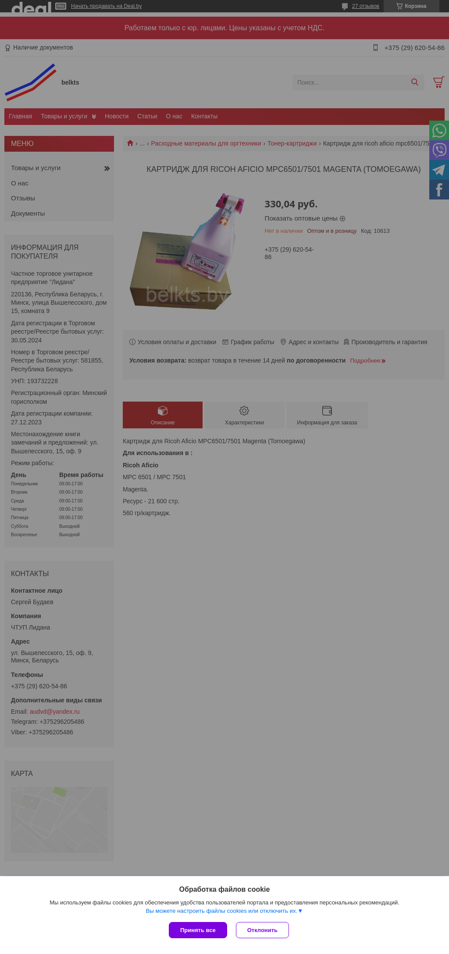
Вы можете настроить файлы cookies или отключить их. (221, 911)
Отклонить (262, 930)
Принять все (198, 930)
